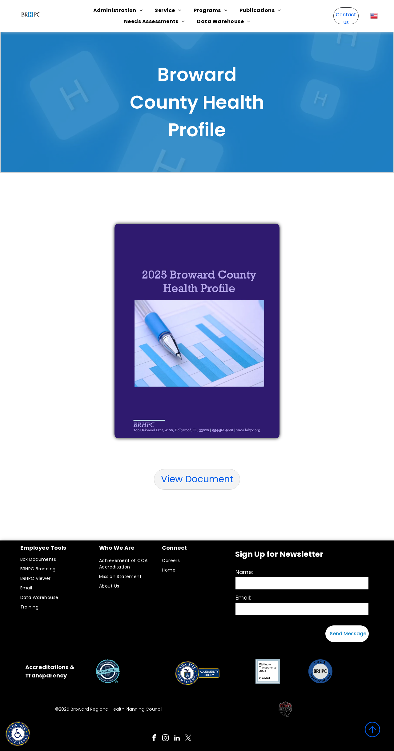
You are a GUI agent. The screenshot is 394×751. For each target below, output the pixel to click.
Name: (244, 572)
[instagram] (166, 739)
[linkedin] (177, 739)
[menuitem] (118, 10)
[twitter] (188, 739)
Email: (243, 597)
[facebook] (154, 739)
